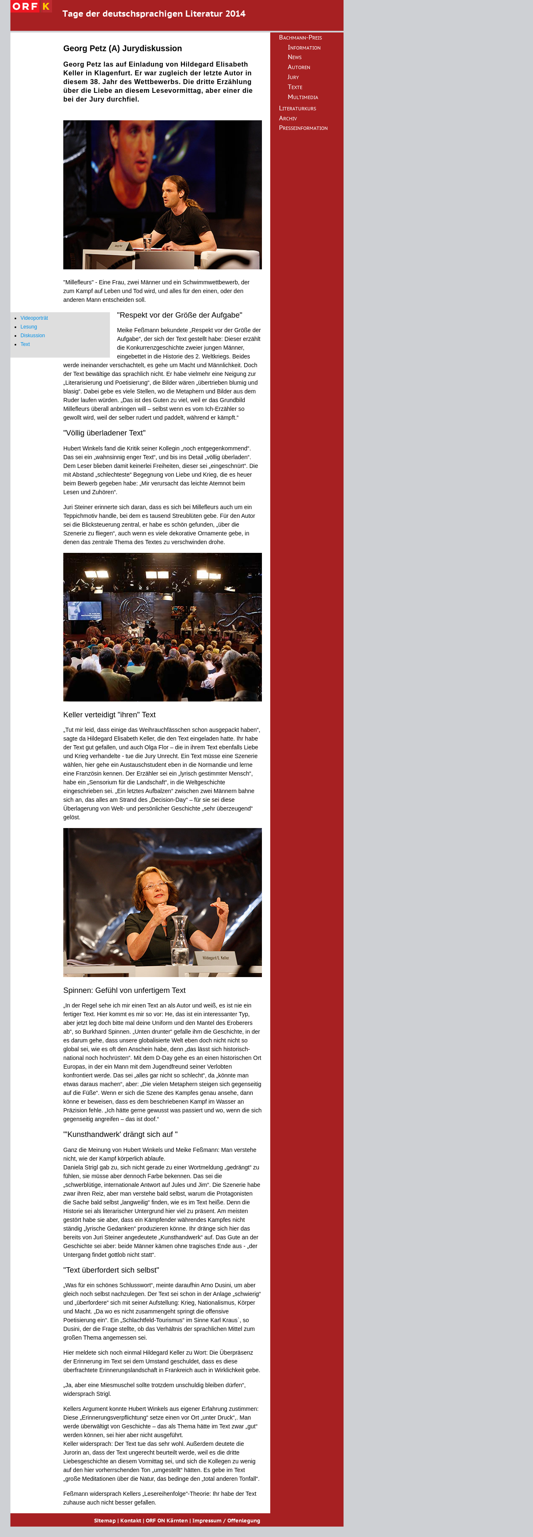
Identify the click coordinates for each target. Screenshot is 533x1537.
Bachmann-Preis (300, 38)
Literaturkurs (297, 108)
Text (25, 344)
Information (304, 48)
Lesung (28, 327)
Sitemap (105, 1521)
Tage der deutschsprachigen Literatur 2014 (153, 14)
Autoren (299, 67)
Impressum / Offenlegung (226, 1521)
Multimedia (303, 97)
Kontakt (130, 1521)
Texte (295, 87)
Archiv (288, 118)
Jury (293, 77)
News (294, 57)
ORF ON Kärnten (167, 1521)
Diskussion (32, 335)
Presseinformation (303, 128)
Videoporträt (34, 318)
